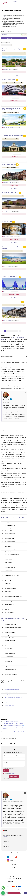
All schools (17, 889)
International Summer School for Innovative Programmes (14, 697)
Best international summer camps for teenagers (14, 723)
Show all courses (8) (14, 272)
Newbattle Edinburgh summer (9, 705)
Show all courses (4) (14, 159)
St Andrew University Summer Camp (11, 686)
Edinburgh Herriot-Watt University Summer (12, 694)
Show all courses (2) (14, 131)
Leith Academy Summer (9, 700)
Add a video (6, 770)
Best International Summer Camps (11, 721)
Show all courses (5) (14, 326)
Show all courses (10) (14, 75)
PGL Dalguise (7, 702)
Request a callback (14, 892)
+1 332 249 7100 (14, 3)
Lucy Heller (4, 16)
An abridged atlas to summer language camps (14, 725)
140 (19, 331)
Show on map (4, 34)
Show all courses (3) (14, 297)
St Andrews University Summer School (11, 692)
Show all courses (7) (14, 103)
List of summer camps (9, 730)
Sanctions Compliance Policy (10, 889)
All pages (21, 889)
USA (26, 386)
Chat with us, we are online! (3, 893)
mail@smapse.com (14, 867)
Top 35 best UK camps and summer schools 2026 (13, 517)
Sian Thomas (6, 399)
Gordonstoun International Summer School (12, 689)
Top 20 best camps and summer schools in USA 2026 (12, 619)
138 (15, 331)
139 (17, 331)
